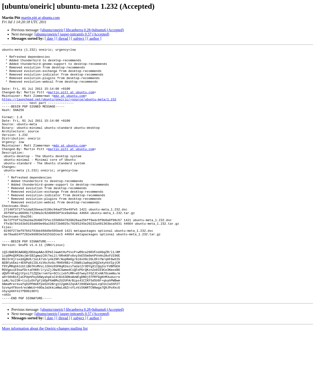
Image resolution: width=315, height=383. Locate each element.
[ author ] (94, 38)
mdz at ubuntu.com (69, 105)
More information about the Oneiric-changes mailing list (45, 379)
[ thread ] (63, 38)
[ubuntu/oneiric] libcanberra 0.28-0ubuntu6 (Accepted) (82, 30)
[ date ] (50, 38)
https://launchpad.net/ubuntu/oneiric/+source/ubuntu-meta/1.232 (59, 110)
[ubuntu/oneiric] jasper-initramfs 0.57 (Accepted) (72, 34)
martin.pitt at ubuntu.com (40, 18)
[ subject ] (78, 38)
